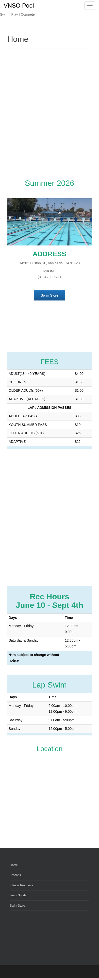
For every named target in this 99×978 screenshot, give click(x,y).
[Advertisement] (49, 114)
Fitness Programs (21, 885)
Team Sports (18, 895)
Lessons (15, 875)
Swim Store (17, 905)
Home (14, 865)
